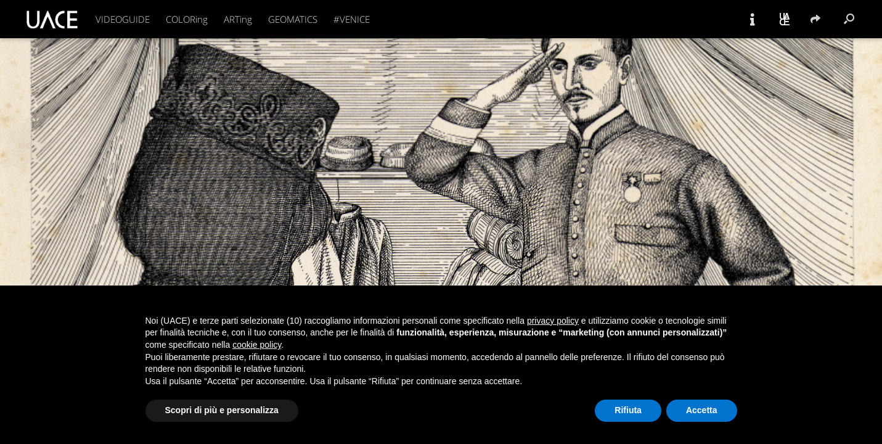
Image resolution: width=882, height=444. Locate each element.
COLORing (187, 19)
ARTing (238, 19)
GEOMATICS (292, 19)
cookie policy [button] (256, 345)
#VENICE (351, 19)
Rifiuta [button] (628, 410)
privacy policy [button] (553, 321)
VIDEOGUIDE (123, 19)
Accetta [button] (701, 410)
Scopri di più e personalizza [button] (222, 410)
